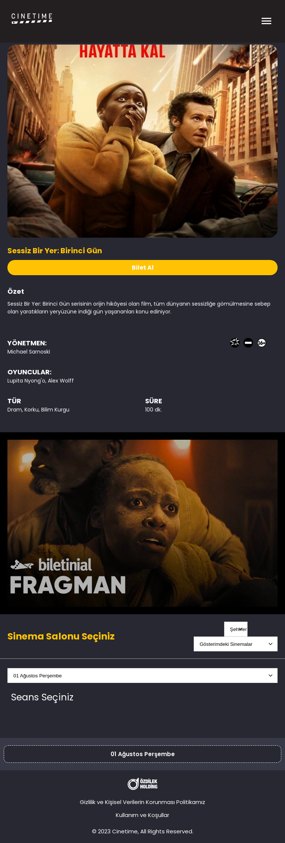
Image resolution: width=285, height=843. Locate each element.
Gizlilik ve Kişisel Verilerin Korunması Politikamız (142, 802)
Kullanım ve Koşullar (142, 815)
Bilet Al (143, 267)
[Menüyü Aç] (266, 18)
